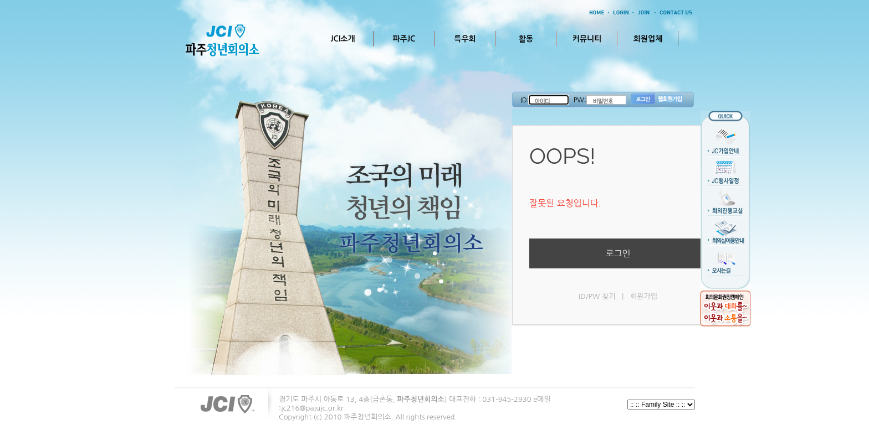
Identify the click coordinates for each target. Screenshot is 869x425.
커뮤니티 (587, 39)
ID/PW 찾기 (597, 296)
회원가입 (643, 296)
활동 (526, 39)
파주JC (404, 39)
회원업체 (648, 39)
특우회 (465, 39)
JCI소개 (342, 39)
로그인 (617, 253)
